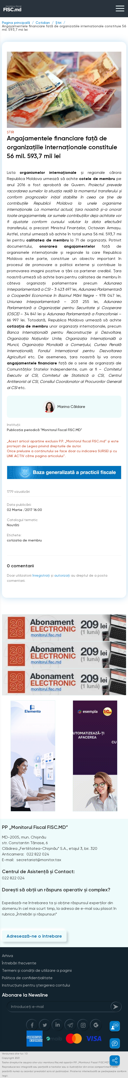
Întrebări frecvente (19, 963)
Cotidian (43, 22)
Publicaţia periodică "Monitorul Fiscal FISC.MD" (44, 430)
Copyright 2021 (11, 1058)
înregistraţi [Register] (41, 575)
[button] (112, 1026)
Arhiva (7, 955)
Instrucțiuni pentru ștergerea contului (36, 985)
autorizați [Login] (62, 575)
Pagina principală (16, 22)
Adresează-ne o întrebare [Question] (34, 936)
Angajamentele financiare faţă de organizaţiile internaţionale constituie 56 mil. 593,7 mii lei (64, 27)
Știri (58, 22)
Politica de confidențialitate (27, 977)
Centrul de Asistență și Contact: (38, 871)
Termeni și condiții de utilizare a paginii (37, 970)
